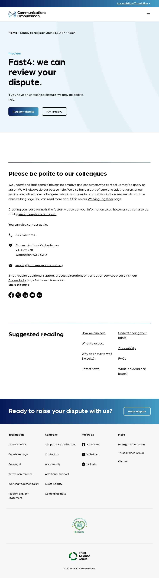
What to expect (93, 343)
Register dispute (23, 111)
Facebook (92, 444)
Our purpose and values (60, 444)
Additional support (57, 474)
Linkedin (91, 464)
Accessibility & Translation (132, 3)
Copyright (14, 464)
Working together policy (23, 484)
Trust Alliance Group (131, 453)
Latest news (90, 369)
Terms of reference (20, 474)
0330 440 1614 (25, 235)
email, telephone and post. (37, 214)
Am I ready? (54, 111)
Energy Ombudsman (131, 444)
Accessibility (17, 280)
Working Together (100, 199)
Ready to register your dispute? (42, 32)
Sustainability (53, 484)
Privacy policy (17, 444)
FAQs (122, 358)
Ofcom (122, 461)
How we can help (94, 333)
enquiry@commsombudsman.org (39, 265)
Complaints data (55, 493)
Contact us (52, 454)
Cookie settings (18, 454)
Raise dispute (137, 411)
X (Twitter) (92, 454)
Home (12, 32)
